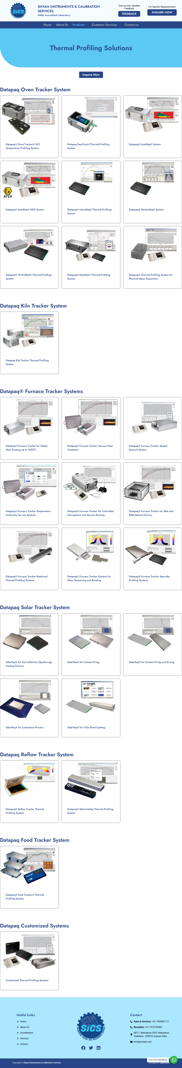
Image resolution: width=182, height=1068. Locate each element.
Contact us (131, 25)
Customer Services (106, 25)
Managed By (159, 1063)
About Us (62, 25)
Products (80, 25)
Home (48, 25)
